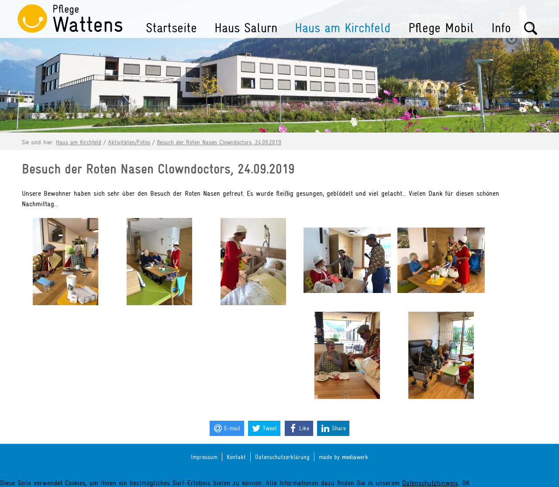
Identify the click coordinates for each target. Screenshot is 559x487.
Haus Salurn (245, 27)
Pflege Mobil (441, 27)
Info (501, 27)
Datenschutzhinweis (430, 483)
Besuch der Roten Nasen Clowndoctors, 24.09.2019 (219, 142)
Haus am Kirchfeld (343, 27)
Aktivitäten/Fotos (129, 142)
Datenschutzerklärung (282, 456)
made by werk (343, 457)
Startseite (171, 27)
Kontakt (236, 456)
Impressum (204, 456)
